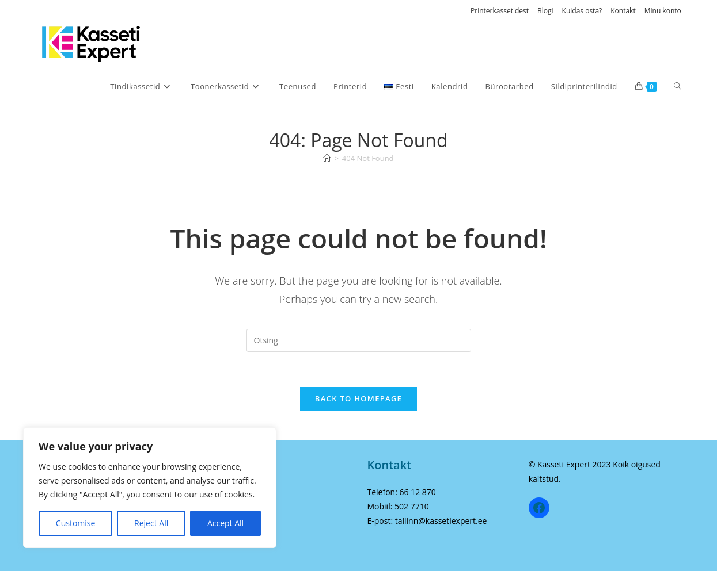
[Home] (327, 158)
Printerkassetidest (500, 11)
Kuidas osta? (582, 11)
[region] (149, 487)
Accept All (225, 523)
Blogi (545, 11)
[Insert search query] (358, 340)
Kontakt (622, 11)
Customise (76, 523)
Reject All (151, 523)
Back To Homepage (358, 398)
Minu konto (662, 11)
